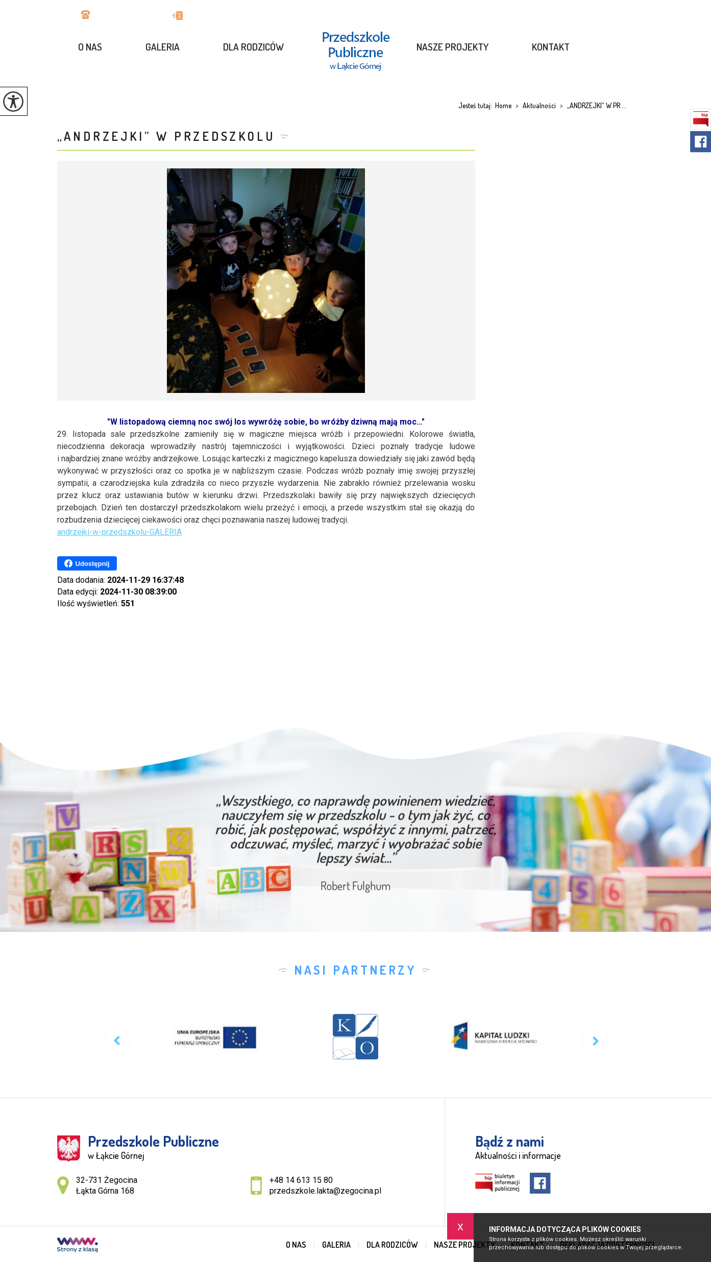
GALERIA (162, 46)
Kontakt (551, 46)
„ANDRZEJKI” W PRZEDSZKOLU (166, 136)
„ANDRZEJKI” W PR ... (591, 105)
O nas (90, 46)
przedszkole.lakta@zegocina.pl (234, 15)
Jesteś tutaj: (476, 105)
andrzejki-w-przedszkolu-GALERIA (119, 532)
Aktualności (533, 105)
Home (503, 105)
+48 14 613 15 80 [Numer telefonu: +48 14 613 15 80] (301, 1180)
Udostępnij (87, 563)
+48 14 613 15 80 (116, 15)
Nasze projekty (452, 46)
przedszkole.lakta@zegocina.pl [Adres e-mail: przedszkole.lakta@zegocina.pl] (325, 1191)
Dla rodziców (253, 46)
